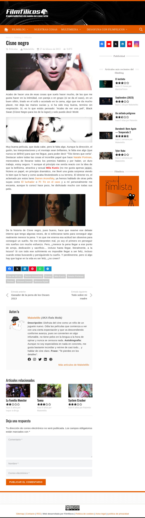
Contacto (30, 514)
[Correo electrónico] (49, 473)
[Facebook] (101, 44)
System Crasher (77, 400)
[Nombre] (49, 463)
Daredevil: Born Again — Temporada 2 (125, 130)
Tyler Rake (120, 150)
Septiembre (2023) (124, 97)
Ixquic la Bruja (12, 411)
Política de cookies (85, 514)
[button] (27, 29)
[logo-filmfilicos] (27, 13)
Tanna (40, 400)
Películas (13, 49)
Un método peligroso (125, 113)
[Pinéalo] (32, 268)
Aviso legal (100, 514)
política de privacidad (118, 514)
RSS (38, 514)
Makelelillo (28, 49)
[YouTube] (108, 44)
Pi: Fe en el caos (49, 181)
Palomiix (87, 408)
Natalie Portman (83, 157)
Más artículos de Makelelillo (73, 364)
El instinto (120, 79)
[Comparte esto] (9, 268)
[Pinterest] (129, 44)
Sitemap (20, 514)
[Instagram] (136, 44)
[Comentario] (49, 446)
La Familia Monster (16, 400)
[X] (115, 44)
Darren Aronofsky (44, 178)
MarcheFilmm (121, 89)
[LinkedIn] (122, 44)
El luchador (28, 181)
